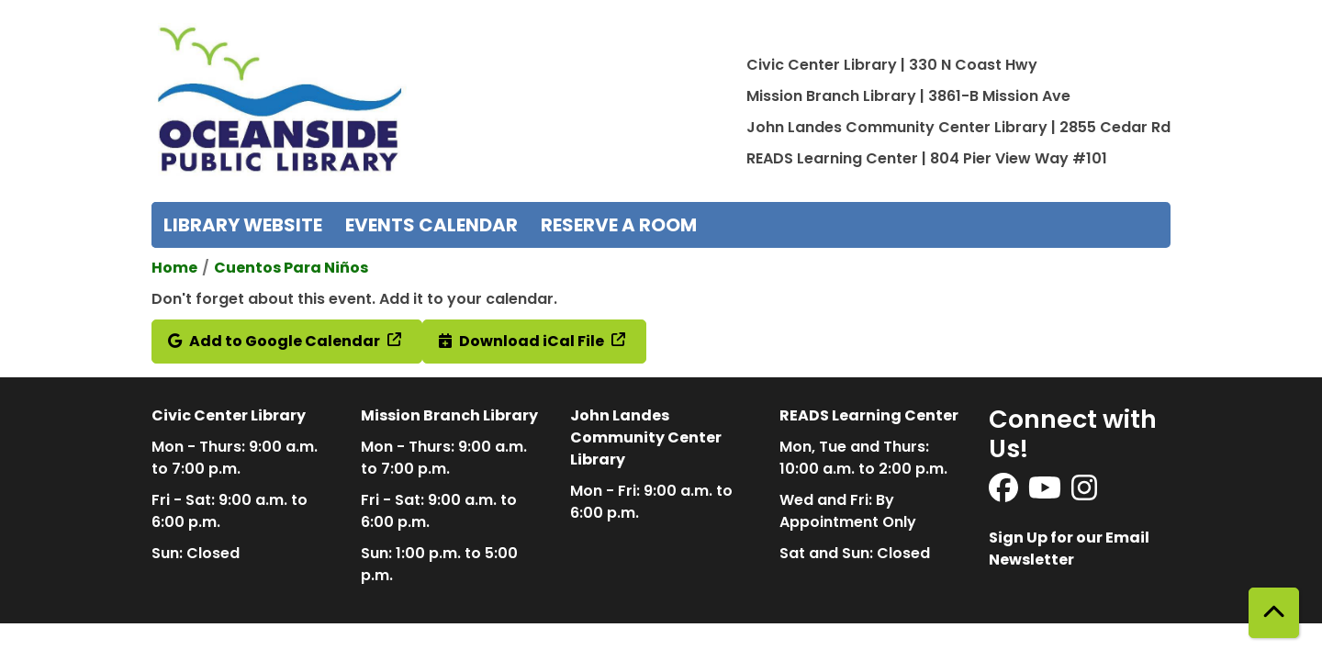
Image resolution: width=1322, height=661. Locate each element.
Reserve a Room (619, 225)
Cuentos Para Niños (291, 267)
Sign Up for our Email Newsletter (1069, 548)
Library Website (242, 225)
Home (174, 267)
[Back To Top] (1274, 613)
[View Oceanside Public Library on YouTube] (1046, 493)
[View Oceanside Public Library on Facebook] (1005, 493)
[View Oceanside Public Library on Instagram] (1084, 493)
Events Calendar (431, 225)
